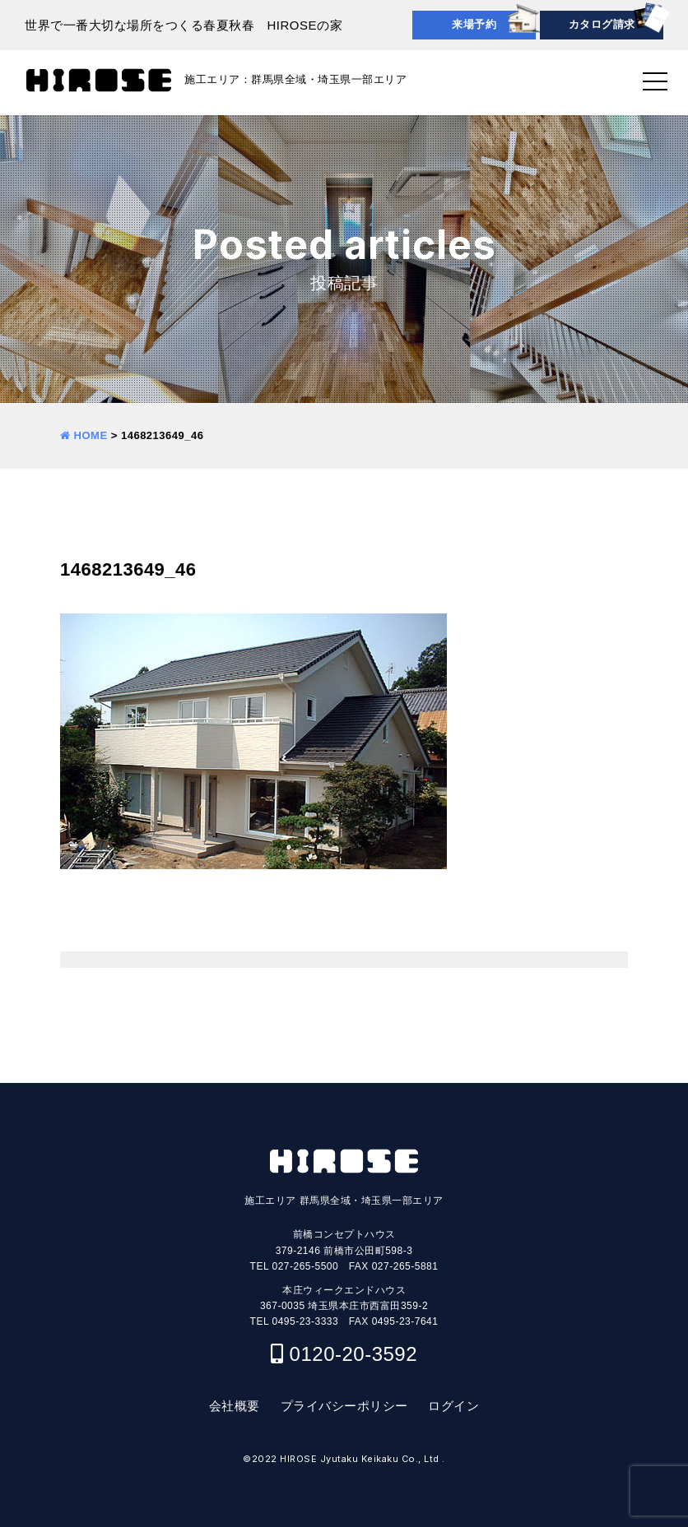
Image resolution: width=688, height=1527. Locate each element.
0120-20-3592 (353, 1354)
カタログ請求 (602, 24)
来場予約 (474, 24)
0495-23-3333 (305, 1321)
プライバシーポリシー (344, 1406)
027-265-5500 (305, 1266)
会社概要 (234, 1406)
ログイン (453, 1406)
